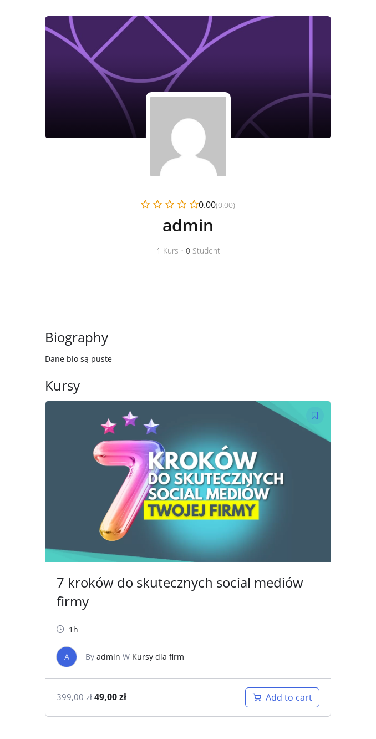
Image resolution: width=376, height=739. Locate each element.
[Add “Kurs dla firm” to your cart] (282, 697)
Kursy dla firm (158, 656)
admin (108, 656)
